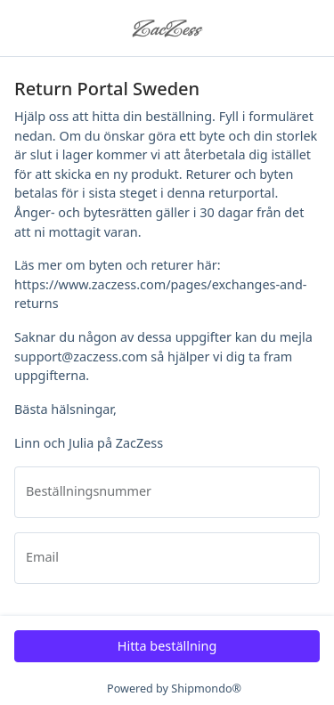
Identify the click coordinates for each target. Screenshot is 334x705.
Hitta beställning (167, 645)
